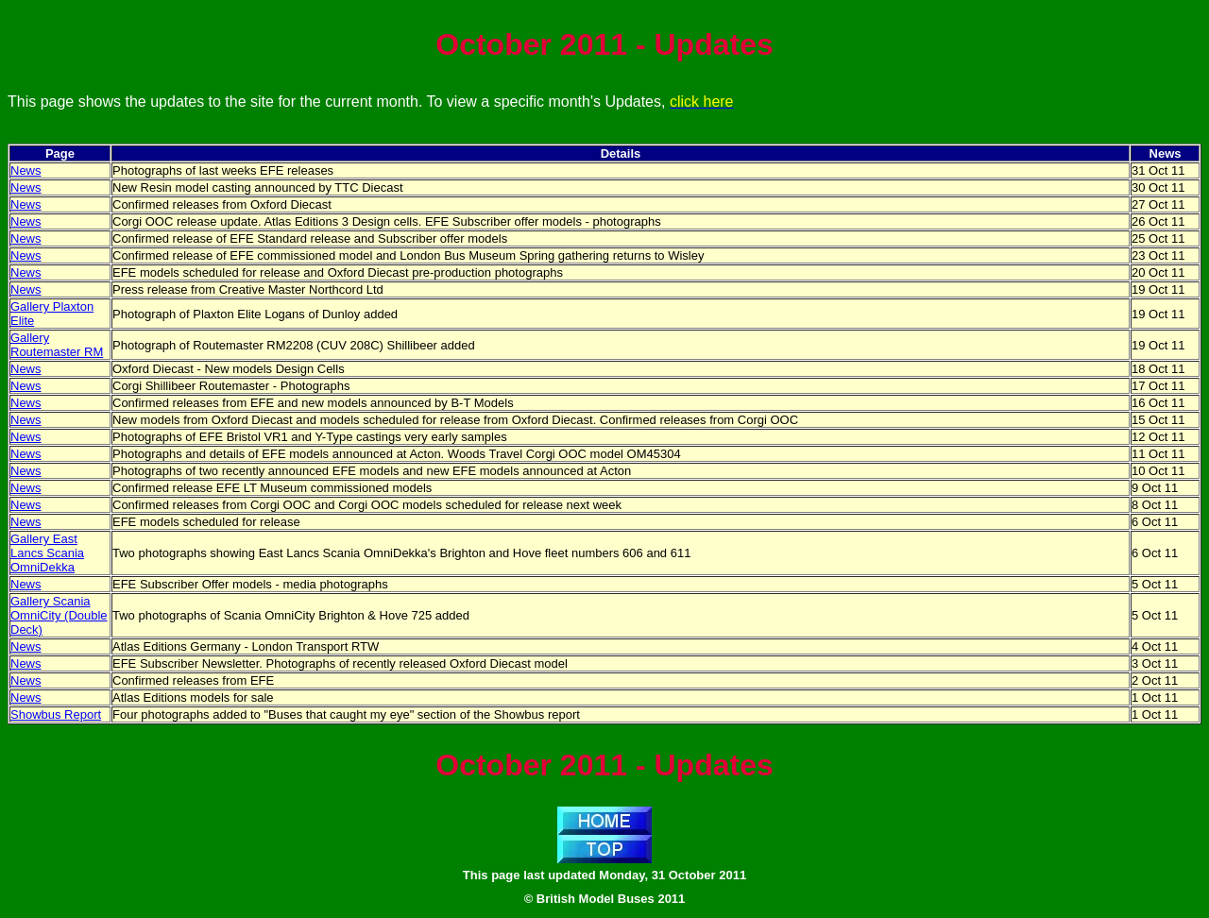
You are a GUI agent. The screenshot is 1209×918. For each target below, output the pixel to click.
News (26, 170)
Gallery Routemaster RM (56, 345)
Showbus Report (55, 714)
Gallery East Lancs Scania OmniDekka (47, 553)
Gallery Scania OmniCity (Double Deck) (59, 615)
